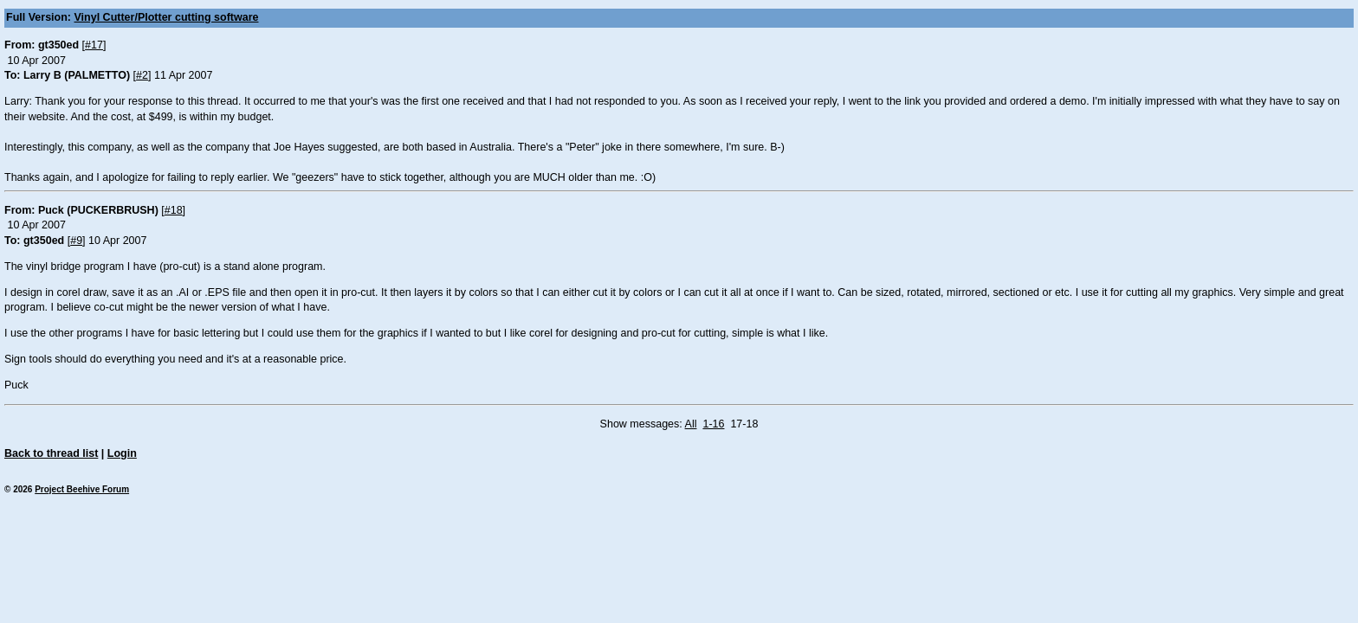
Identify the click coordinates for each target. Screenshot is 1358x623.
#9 (76, 240)
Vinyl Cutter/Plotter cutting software (166, 17)
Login (122, 453)
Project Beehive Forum (82, 489)
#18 (174, 210)
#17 (94, 45)
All (691, 424)
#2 (142, 75)
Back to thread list (51, 453)
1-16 (713, 424)
